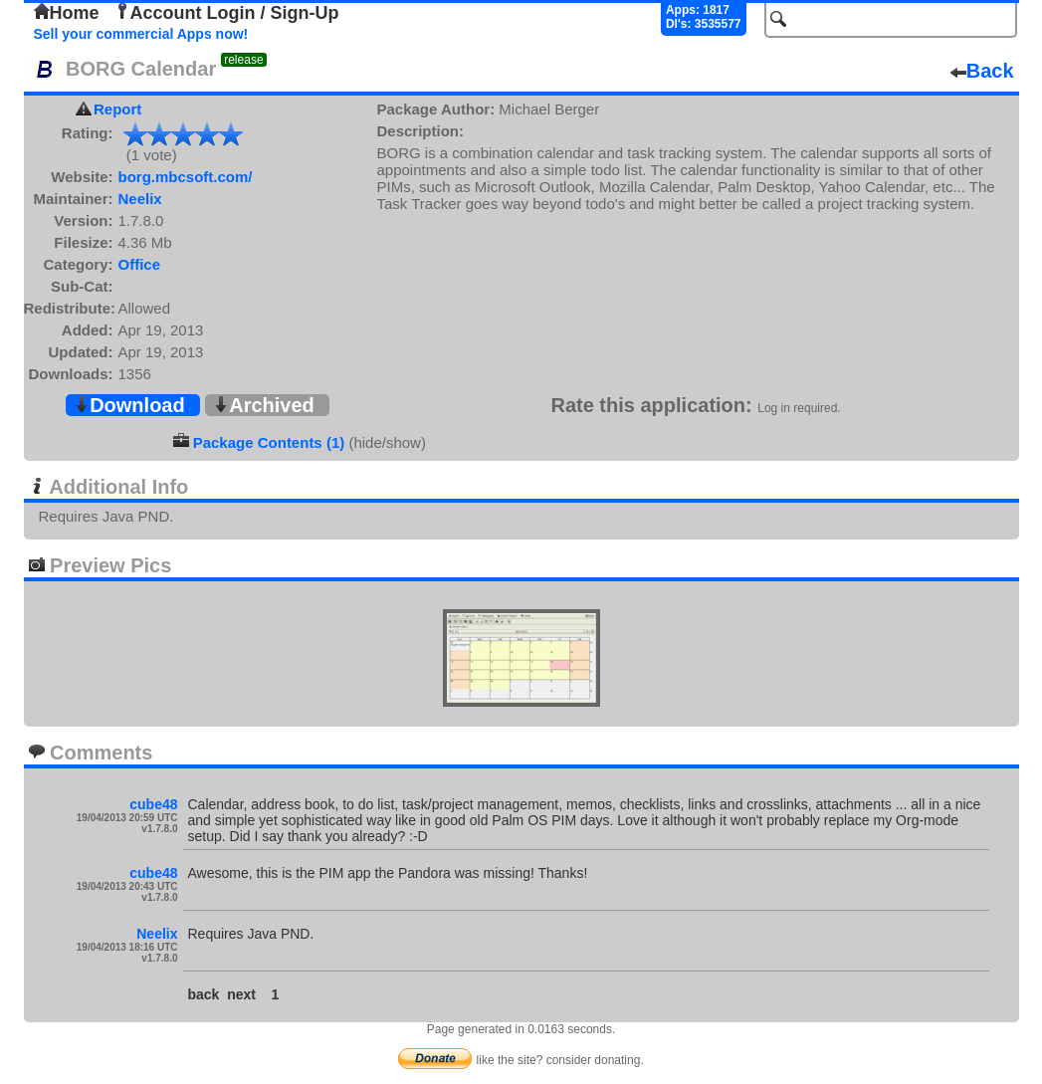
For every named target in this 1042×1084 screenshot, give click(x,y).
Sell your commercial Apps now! (141, 34)
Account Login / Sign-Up (226, 13)
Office (139, 264)
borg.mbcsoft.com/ (185, 176)
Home (67, 13)
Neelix (140, 198)
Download (129, 405)
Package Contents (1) (269, 442)
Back (982, 71)
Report (117, 109)
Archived (263, 405)
